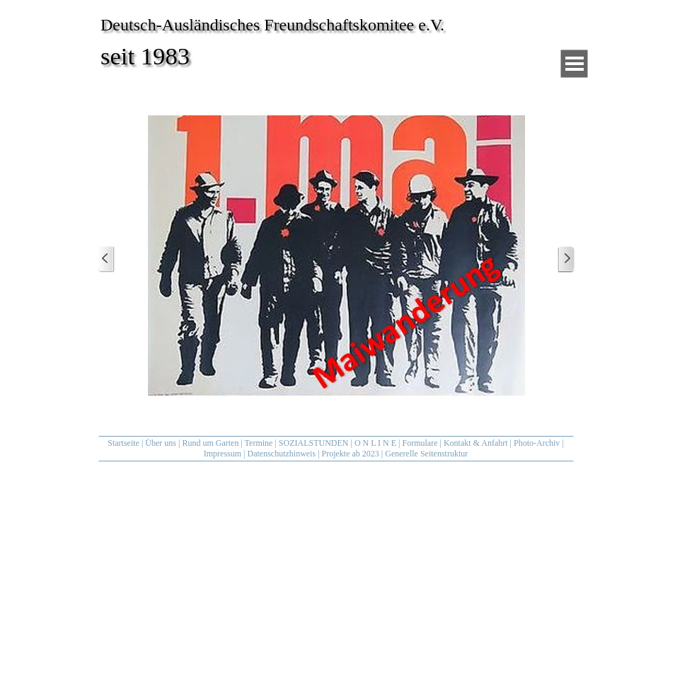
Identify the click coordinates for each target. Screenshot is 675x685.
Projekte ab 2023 (350, 454)
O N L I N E (375, 443)
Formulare (420, 443)
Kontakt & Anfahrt (476, 443)
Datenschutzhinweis (281, 454)
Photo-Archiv (537, 443)
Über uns (160, 443)
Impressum (222, 454)
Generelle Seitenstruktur (426, 454)
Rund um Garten (210, 443)
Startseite (123, 443)
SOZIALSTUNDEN (314, 443)
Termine (259, 443)
